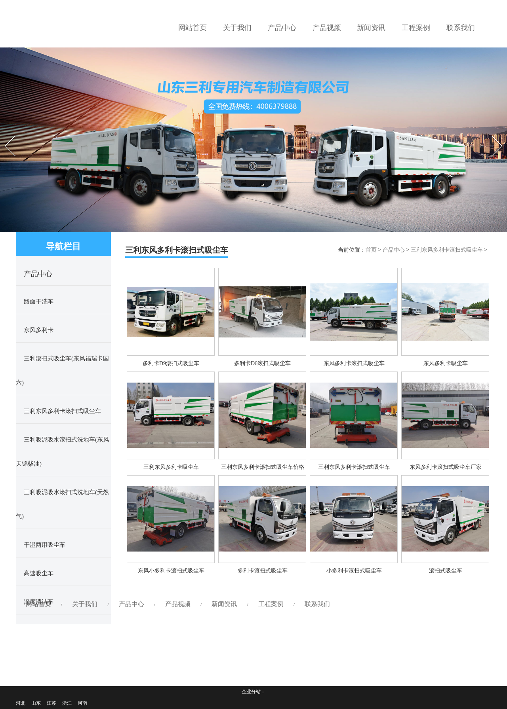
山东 (36, 703)
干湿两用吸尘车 (44, 545)
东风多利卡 (38, 330)
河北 (20, 703)
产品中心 (394, 250)
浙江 (67, 703)
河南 (82, 703)
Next (491, 133)
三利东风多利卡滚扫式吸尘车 (62, 411)
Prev (4, 133)
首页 (371, 250)
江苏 (51, 703)
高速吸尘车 (38, 573)
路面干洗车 (38, 301)
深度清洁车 (38, 602)
